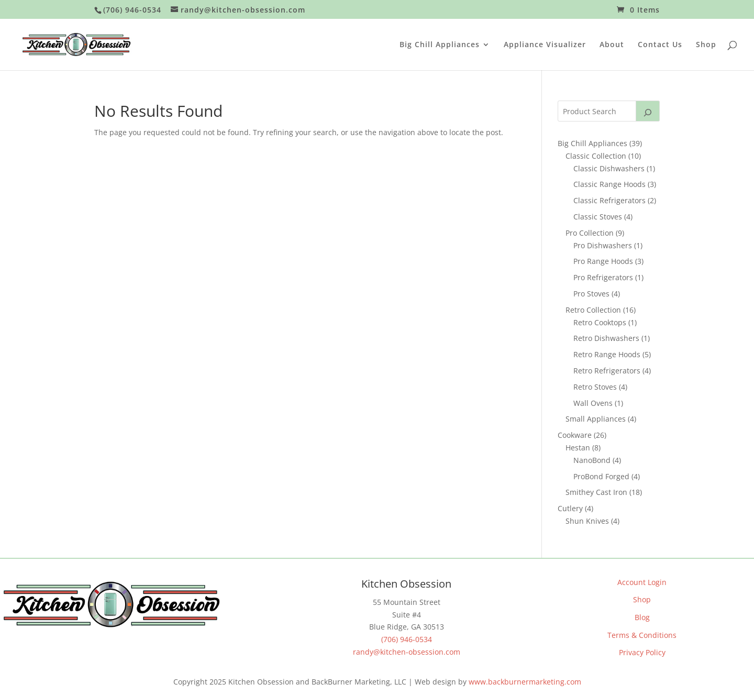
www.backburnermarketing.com (525, 682)
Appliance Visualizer (545, 45)
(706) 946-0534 (406, 639)
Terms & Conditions (642, 635)
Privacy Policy (642, 652)
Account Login (642, 582)
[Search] (648, 111)
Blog (642, 617)
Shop (706, 45)
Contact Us (660, 45)
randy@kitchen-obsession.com (406, 652)
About (612, 45)
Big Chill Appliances (440, 45)
